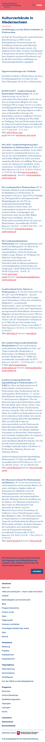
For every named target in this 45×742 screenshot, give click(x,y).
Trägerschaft (7, 620)
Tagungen (6, 703)
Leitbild (5, 596)
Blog (4, 604)
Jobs (4, 632)
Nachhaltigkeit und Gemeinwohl (16, 600)
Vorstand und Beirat (10, 624)
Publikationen (8, 655)
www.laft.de (31, 333)
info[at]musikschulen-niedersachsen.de (14, 366)
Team (4, 616)
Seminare (6, 691)
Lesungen (6, 707)
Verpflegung (7, 677)
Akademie (6, 583)
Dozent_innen (8, 612)
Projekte (5, 651)
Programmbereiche (10, 608)
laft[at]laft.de (12, 333)
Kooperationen (8, 659)
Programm (6, 687)
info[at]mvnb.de (14, 540)
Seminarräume (8, 673)
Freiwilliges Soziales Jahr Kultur (15, 628)
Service (5, 636)
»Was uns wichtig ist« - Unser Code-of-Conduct (22, 592)
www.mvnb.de (35, 540)
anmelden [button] (37, 571)
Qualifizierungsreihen (11, 699)
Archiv (4, 712)
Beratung (6, 647)
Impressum (7, 718)
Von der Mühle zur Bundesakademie (17, 681)
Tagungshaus (8, 665)
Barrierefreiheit (8, 726)
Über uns (6, 587)
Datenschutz (7, 722)
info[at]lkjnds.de (14, 467)
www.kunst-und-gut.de (26, 135)
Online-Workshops (10, 695)
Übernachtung (8, 669)
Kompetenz (7, 642)
